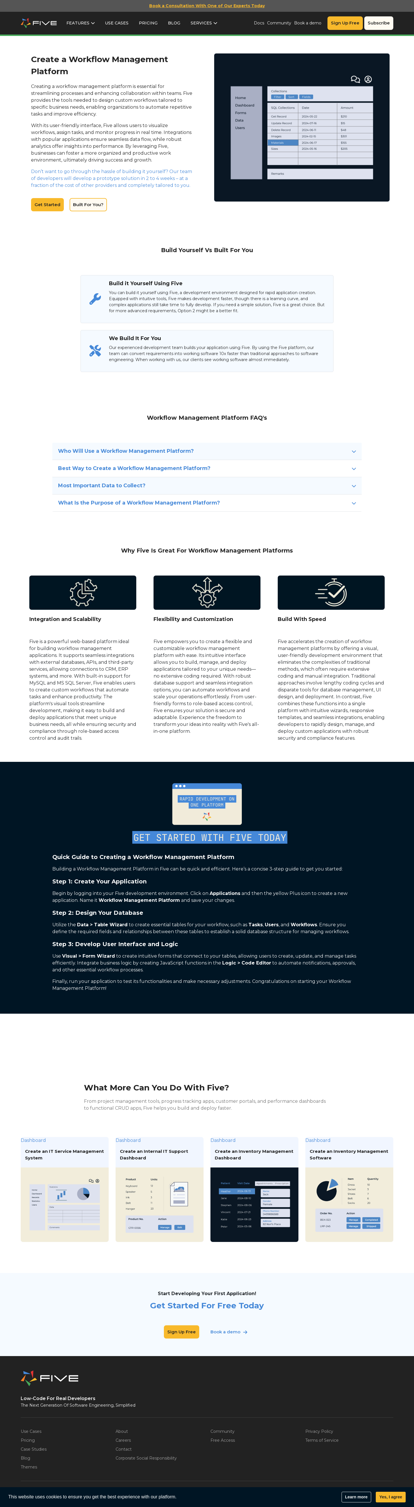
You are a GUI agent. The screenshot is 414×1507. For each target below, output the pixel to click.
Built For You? (88, 204)
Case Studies (34, 1449)
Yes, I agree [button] (390, 1497)
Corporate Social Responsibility (146, 1458)
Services (201, 23)
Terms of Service (322, 1440)
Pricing (148, 23)
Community (279, 23)
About (122, 1431)
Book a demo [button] (225, 1332)
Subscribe (379, 23)
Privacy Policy (319, 1431)
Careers (123, 1440)
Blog (174, 23)
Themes (29, 1467)
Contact (124, 1449)
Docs (259, 23)
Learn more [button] (356, 1497)
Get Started (47, 204)
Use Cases (117, 23)
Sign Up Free (345, 23)
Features (77, 23)
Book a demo (307, 23)
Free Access (222, 1440)
